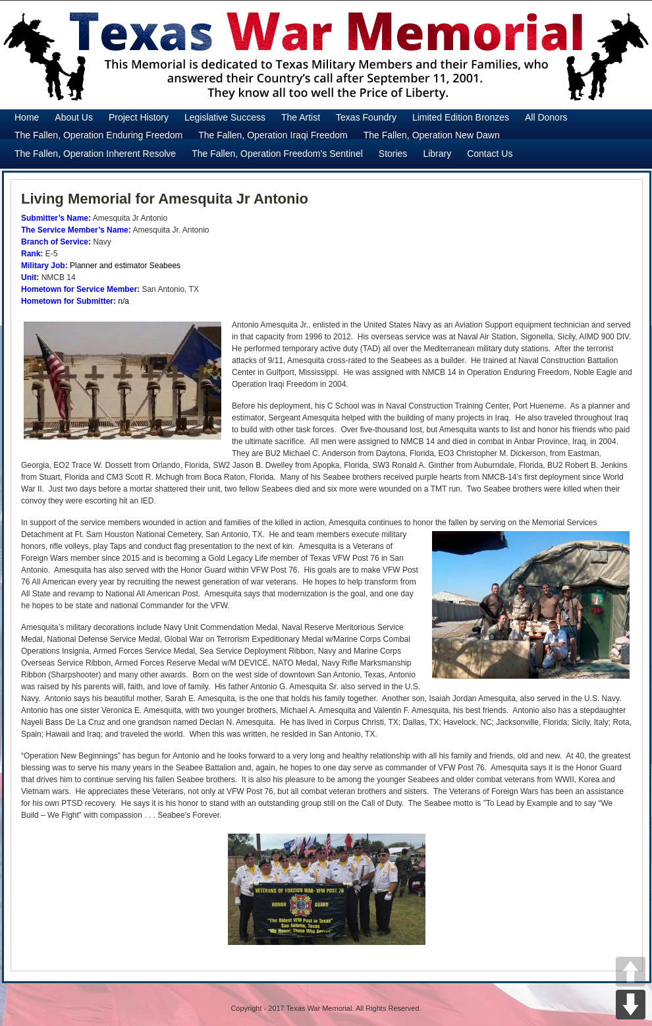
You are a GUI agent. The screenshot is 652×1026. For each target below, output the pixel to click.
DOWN (630, 1004)
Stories (393, 153)
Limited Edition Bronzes (460, 117)
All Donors (546, 117)
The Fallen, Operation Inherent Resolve (95, 153)
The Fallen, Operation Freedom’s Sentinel (277, 153)
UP (630, 971)
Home (26, 117)
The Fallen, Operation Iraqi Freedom (272, 135)
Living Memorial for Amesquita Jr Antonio (164, 198)
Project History (139, 117)
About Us (74, 117)
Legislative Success (224, 117)
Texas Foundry (366, 117)
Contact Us (489, 153)
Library (437, 153)
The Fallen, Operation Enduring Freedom (98, 135)
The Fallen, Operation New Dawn (432, 135)
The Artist (300, 117)
